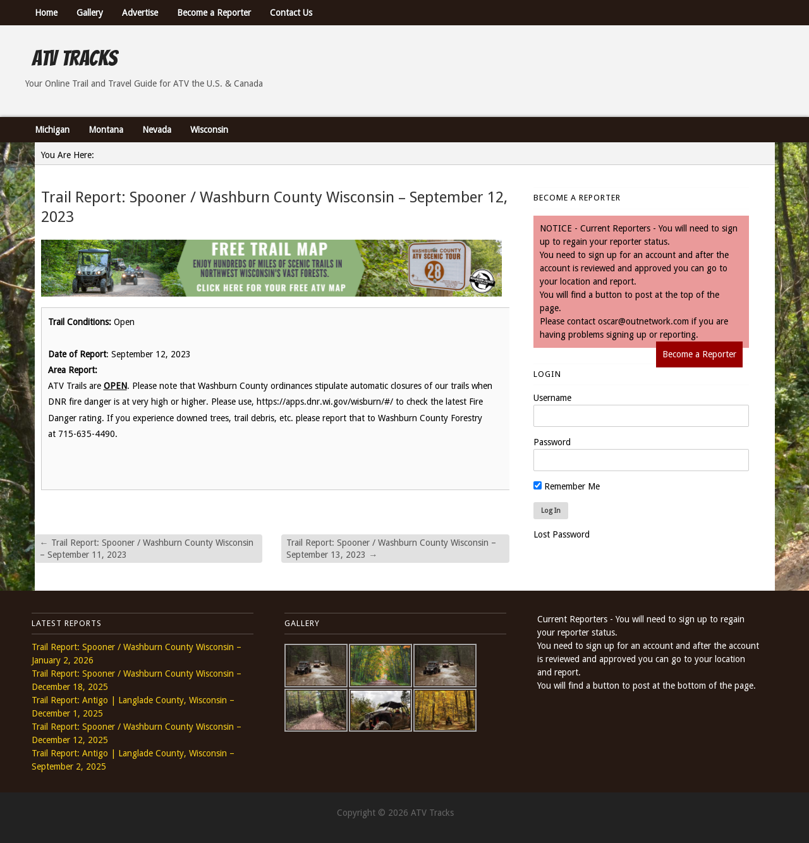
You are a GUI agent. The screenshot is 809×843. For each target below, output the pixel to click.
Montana (105, 130)
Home (46, 13)
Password (552, 442)
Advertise (140, 13)
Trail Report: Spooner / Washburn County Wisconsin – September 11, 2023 (146, 548)
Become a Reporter (214, 13)
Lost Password (561, 534)
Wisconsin (209, 130)
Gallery (89, 13)
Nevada (156, 130)
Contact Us (291, 13)
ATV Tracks (74, 58)
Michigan (52, 130)
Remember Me (566, 486)
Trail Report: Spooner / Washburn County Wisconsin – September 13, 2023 (391, 548)
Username (552, 398)
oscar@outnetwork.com (643, 321)
